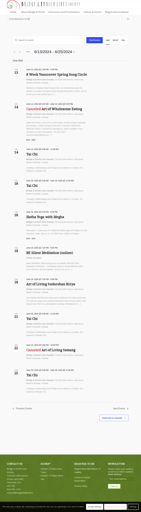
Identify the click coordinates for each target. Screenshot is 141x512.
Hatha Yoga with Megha (45, 217)
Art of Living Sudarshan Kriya (50, 284)
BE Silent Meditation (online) (49, 253)
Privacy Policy (80, 486)
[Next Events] (19, 52)
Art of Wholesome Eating (62, 109)
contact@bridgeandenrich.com (21, 492)
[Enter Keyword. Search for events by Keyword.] (49, 40)
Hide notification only (115, 507)
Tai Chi (32, 154)
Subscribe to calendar (112, 418)
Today (28, 52)
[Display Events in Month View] (115, 40)
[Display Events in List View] (107, 40)
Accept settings (94, 507)
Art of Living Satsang (58, 350)
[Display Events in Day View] (123, 40)
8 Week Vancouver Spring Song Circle (56, 75)
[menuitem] (13, 12)
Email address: (115, 474)
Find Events (94, 40)
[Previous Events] (14, 52)
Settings (133, 507)
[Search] (128, 18)
